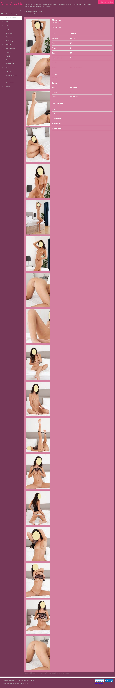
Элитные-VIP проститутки (82, 4)
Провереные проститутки (32, 6)
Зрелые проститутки (49, 4)
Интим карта (47, 6)
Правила (5, 680)
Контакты (30, 680)
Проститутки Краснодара (32, 4)
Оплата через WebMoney (17, 680)
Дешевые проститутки (65, 4)
